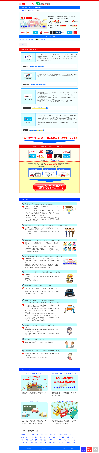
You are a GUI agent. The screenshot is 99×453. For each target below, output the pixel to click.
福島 (51, 434)
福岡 (41, 443)
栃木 (27, 437)
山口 (73, 440)
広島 (55, 440)
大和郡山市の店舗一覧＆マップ (33, 66)
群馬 (31, 437)
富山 (68, 437)
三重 (54, 437)
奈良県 (22, 39)
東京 (55, 434)
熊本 (54, 443)
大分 (59, 443)
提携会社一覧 (55, 160)
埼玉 (66, 434)
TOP (23, 448)
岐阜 (50, 437)
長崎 (50, 443)
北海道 (23, 434)
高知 (36, 443)
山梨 (36, 437)
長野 (63, 437)
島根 (69, 440)
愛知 (41, 437)
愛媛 (22, 443)
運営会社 (29, 448)
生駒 (32, 39)
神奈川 (60, 434)
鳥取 (64, 440)
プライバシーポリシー (54, 448)
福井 (22, 440)
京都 (36, 440)
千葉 (70, 434)
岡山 (60, 440)
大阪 (27, 440)
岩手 (42, 434)
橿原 (41, 39)
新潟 (59, 437)
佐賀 (45, 443)
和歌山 (50, 440)
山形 (46, 434)
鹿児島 (68, 443)
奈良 (45, 440)
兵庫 (31, 440)
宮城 (28, 434)
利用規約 (43, 448)
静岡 (45, 437)
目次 (22, 44)
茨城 (22, 437)
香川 (27, 443)
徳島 (31, 443)
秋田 (37, 434)
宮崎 (63, 443)
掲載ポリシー (65, 448)
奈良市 (28, 39)
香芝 (45, 39)
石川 (72, 437)
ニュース (36, 448)
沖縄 (73, 443)
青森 (33, 434)
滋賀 (41, 440)
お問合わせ (73, 448)
